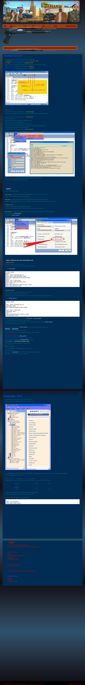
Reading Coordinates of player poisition (16, 555)
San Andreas (13, 684)
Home (8, 26)
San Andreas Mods (18, 26)
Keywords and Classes (12, 334)
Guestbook (70, 684)
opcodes (9, 266)
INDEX (11, 542)
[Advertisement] (25, 44)
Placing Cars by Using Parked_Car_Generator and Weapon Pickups (23, 546)
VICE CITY (29, 26)
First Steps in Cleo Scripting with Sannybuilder (18, 545)
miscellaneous (49, 26)
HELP (8, 553)
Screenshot (10, 578)
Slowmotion (10, 579)
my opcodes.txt (13, 177)
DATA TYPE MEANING (12, 559)
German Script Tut (39, 684)
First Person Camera (12, 581)
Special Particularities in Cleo (14, 564)
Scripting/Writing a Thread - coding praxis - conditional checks (21, 571)
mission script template (12, 565)
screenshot (80, 684)
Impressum (75, 684)
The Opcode (10, 557)
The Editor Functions (12, 552)
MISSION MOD (38, 26)
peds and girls (61, 26)
